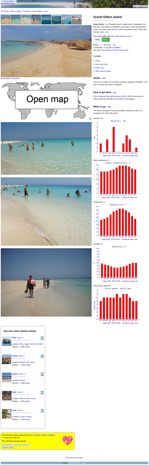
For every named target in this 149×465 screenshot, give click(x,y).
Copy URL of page (8, 447)
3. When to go (98, 68)
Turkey (33, 398)
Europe (22, 380)
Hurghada (27, 11)
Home (134, 6)
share (46, 11)
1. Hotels (96, 61)
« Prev (97, 40)
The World (5, 11)
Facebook (36, 435)
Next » (105, 40)
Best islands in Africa (124, 36)
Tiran (14, 338)
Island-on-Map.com (74, 463)
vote (114, 45)
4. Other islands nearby (102, 71)
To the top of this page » (74, 458)
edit (107, 32)
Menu (146, 6)
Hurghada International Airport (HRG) (112, 96)
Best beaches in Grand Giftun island (114, 50)
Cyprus (15, 374)
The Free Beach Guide (7, 3)
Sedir (14, 392)
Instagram (51, 435)
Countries (140, 6)
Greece (29, 417)
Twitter (43, 435)
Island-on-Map (8, 1)
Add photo (16, 78)
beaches (114, 29)
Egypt (19, 11)
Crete (14, 410)
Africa (12, 11)
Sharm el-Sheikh (36, 344)
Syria (32, 362)
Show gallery (6, 78)
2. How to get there (100, 64)
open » (20, 338)
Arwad (14, 356)
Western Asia (25, 362)
